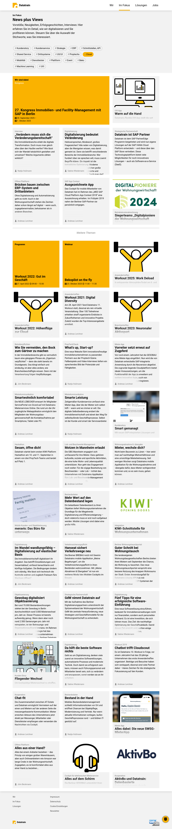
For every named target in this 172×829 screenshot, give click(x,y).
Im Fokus (16, 801)
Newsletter (54, 811)
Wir (14, 797)
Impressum (55, 797)
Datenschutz (55, 801)
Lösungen (17, 806)
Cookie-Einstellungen (59, 806)
